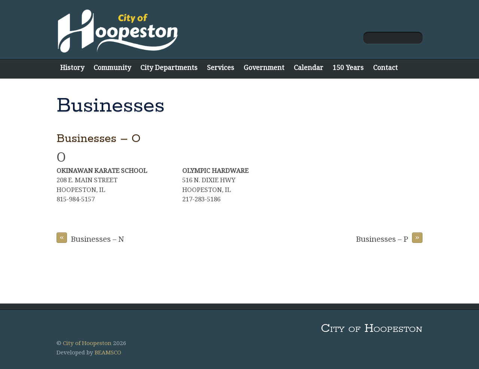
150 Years (348, 67)
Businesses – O (98, 138)
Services (220, 67)
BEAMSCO (108, 352)
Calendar (308, 67)
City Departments (169, 67)
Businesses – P (389, 238)
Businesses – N (90, 238)
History (72, 67)
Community (112, 67)
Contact (385, 67)
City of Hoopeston (87, 343)
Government (264, 67)
